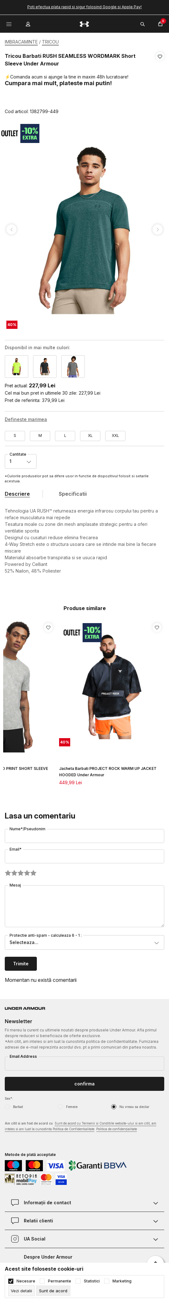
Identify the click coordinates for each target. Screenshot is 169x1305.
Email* (16, 849)
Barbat (18, 1106)
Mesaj (15, 885)
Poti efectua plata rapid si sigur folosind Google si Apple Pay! (84, 6)
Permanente (59, 1281)
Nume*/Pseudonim (27, 828)
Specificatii (73, 494)
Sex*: (9, 1098)
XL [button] (90, 435)
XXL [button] (115, 435)
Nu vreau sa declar (134, 1106)
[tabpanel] (84, 229)
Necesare (26, 1281)
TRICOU (50, 41)
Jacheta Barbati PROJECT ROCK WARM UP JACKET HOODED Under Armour (108, 771)
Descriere (17, 494)
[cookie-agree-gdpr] (53, 1290)
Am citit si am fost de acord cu (80, 1126)
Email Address (23, 1056)
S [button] (15, 435)
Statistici (92, 1281)
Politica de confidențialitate (116, 1129)
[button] (160, 84)
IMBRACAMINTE (21, 41)
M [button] (40, 435)
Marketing (122, 1281)
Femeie (72, 1106)
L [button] (65, 435)
